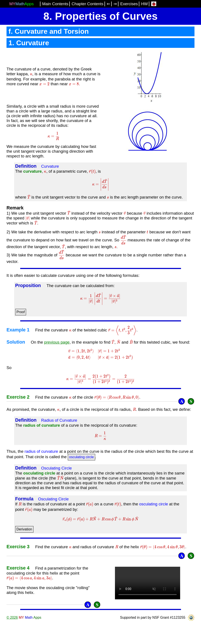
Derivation (24, 529)
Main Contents (55, 4)
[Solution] (191, 401)
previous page (57, 342)
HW (144, 4)
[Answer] (181, 401)
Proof (21, 312)
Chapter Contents (87, 4)
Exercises (129, 4)
